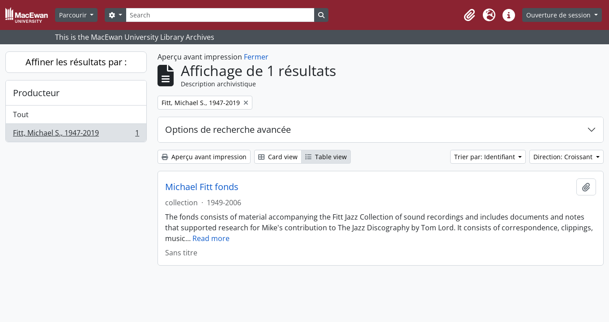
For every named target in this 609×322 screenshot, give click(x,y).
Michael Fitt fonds (201, 187)
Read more (211, 238)
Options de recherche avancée (228, 129)
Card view (278, 157)
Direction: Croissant (563, 157)
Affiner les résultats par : (76, 62)
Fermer (256, 57)
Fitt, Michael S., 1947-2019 (76, 134)
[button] (469, 15)
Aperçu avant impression (204, 157)
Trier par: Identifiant (485, 157)
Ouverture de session (559, 15)
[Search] (220, 15)
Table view (326, 157)
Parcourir (74, 15)
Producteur (36, 93)
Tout (21, 114)
